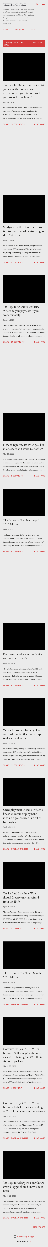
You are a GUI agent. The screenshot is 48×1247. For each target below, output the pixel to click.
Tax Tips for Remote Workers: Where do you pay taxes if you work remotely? (21, 311)
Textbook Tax (14, 4)
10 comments (17, 342)
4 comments (17, 262)
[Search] (37, 4)
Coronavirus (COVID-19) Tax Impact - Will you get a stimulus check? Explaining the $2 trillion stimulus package (22, 1055)
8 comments (17, 685)
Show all (38, 42)
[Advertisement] (24, 161)
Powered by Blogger (24, 1236)
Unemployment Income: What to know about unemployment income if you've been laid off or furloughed (23, 816)
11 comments (17, 765)
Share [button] (6, 124)
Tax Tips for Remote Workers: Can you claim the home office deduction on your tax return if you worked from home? (24, 91)
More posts (39, 1227)
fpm (30, 1241)
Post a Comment (19, 849)
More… (34, 30)
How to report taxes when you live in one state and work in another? (23, 447)
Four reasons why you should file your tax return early (22, 656)
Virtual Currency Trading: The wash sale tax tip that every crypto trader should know (23, 734)
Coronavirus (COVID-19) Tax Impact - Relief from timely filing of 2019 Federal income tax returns (24, 1107)
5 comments (17, 476)
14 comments (17, 124)
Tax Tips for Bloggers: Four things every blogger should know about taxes (23, 1187)
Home (5, 30)
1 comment (16, 929)
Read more (39, 124)
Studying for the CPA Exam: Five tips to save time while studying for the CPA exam (24, 231)
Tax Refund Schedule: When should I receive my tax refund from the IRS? (21, 897)
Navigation (19, 30)
